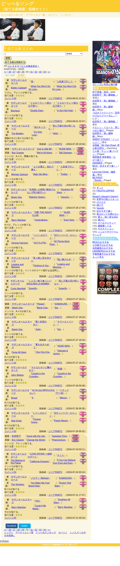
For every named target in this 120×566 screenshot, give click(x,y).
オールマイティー (107, 223)
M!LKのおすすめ (100, 242)
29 (23, 72)
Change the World (36, 440)
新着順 (21, 75)
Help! (55, 133)
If (32, 398)
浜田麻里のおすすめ (102, 248)
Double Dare (36, 110)
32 (36, 72)
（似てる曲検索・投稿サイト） (25, 9)
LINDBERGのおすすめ (103, 251)
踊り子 (100, 205)
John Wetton (17, 375)
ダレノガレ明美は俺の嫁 (104, 84)
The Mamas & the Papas (18, 461)
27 (14, 72)
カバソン (53, 15)
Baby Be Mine (40, 174)
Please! (40, 304)
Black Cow (42, 308)
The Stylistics (17, 484)
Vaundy (100, 208)
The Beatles (17, 133)
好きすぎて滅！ (104, 211)
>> (49, 72)
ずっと (100, 188)
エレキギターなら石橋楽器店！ (23, 66)
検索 (8, 58)
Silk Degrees (65, 153)
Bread (14, 398)
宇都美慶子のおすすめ (103, 254)
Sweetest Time (59, 436)
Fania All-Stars (19, 352)
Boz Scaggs (18, 153)
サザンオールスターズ (23, 149)
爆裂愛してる (104, 226)
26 (9, 72)
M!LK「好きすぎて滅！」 (105, 166)
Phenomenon (59, 440)
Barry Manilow (18, 220)
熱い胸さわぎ (64, 259)
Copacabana (40, 220)
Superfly (33, 288)
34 (44, 72)
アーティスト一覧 (24, 532)
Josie (38, 329)
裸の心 (101, 220)
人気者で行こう (65, 81)
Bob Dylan (16, 421)
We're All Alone (44, 153)
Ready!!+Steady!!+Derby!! (105, 196)
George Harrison (19, 243)
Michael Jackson (19, 174)
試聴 (83, 80)
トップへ (8, 532)
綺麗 (60, 369)
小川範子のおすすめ (102, 245)
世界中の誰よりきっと (108, 199)
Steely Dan (16, 197)
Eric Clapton (18, 440)
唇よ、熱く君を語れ (108, 217)
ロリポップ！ (71, 544)
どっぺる (12, 15)
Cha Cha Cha (42, 352)
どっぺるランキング (46, 532)
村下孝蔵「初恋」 (101, 92)
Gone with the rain (36, 436)
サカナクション (106, 229)
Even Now (69, 220)
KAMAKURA (61, 304)
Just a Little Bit (44, 149)
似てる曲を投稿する (15, 62)
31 (31, 72)
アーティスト (35, 15)
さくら (60, 455)
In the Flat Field (65, 110)
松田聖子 (16, 436)
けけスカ (101, 202)
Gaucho (65, 197)
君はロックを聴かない (108, 214)
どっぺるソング (17, 3)
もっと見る (98, 257)
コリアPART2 (55, 98)
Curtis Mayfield (18, 288)
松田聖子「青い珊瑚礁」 (104, 95)
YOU (37, 501)
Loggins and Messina (17, 265)
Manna (63, 398)
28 (18, 72)
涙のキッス (39, 127)
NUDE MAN (65, 149)
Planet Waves (61, 420)
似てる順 (10, 75)
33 (40, 72)
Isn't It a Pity (40, 243)
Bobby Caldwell (19, 88)
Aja (56, 308)
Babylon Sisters (37, 197)
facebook (11, 526)
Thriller (64, 174)
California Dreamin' (39, 461)
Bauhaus (15, 111)
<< (5, 72)
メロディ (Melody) (40, 478)
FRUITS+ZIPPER (105, 191)
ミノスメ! (66, 15)
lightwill (57, 544)
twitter (25, 526)
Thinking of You (41, 265)
